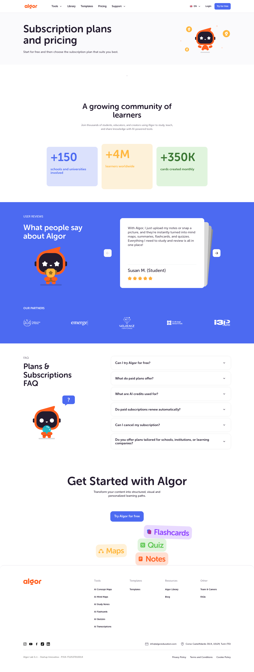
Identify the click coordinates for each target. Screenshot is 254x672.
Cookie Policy (223, 657)
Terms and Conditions (201, 657)
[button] (57, 6)
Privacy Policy (179, 657)
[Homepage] (32, 581)
